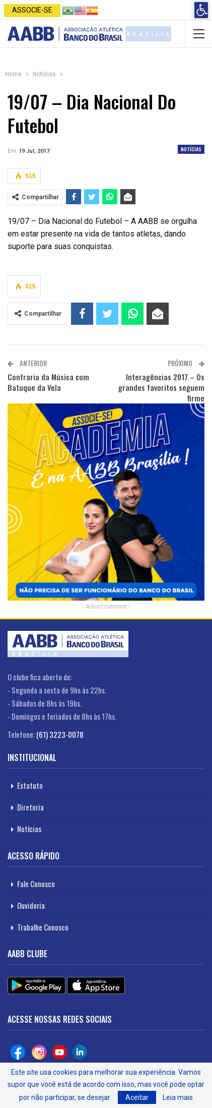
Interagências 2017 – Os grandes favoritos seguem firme (161, 387)
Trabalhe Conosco (42, 926)
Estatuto (30, 785)
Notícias (191, 149)
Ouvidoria (31, 905)
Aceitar (137, 1097)
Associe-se (32, 10)
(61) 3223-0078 (60, 734)
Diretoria (30, 806)
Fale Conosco (36, 883)
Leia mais (178, 1097)
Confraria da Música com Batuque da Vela (48, 382)
